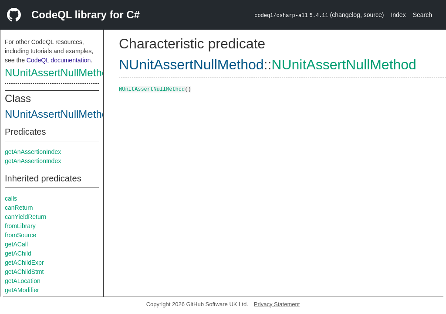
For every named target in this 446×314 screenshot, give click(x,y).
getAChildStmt (24, 271)
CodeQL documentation (59, 60)
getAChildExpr (24, 262)
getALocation (23, 280)
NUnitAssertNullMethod (59, 72)
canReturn (19, 207)
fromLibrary (20, 225)
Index (398, 14)
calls (11, 198)
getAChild (18, 253)
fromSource (20, 235)
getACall (16, 244)
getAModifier (22, 290)
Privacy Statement (277, 304)
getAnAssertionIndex (33, 151)
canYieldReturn (25, 216)
